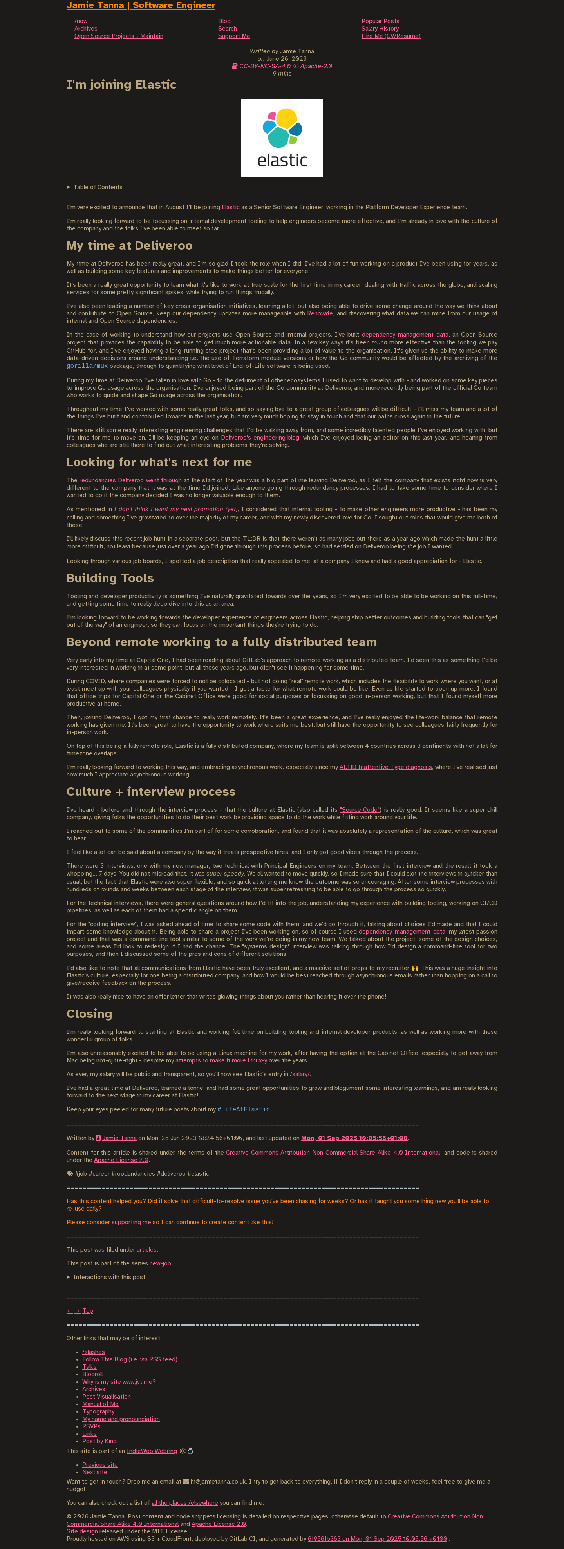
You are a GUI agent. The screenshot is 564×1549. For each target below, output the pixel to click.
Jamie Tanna (119, 1138)
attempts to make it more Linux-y (221, 1060)
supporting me (131, 1222)
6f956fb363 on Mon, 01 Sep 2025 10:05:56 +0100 (377, 1539)
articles (147, 1250)
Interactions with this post (109, 1277)
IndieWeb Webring (152, 1451)
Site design (82, 1531)
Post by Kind (99, 1441)
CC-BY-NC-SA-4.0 (261, 66)
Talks (89, 1367)
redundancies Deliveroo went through (131, 480)
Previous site (100, 1465)
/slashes (93, 1352)
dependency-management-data (405, 334)
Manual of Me (100, 1404)
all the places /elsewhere (185, 1503)
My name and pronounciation (121, 1419)
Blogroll (92, 1374)
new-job (160, 1263)
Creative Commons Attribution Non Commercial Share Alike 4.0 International (333, 1152)
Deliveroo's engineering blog (260, 437)
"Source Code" (360, 810)
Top (87, 1311)
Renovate (320, 313)
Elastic (231, 207)
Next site (94, 1472)
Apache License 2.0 (121, 1160)
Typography (98, 1411)
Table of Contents (98, 187)
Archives (93, 1389)
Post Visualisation (106, 1396)
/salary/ (300, 1074)
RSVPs (91, 1426)
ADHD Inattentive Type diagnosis (386, 767)
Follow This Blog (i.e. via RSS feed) (129, 1359)
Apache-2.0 (312, 66)
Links (89, 1434)
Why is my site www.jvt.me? (119, 1382)
